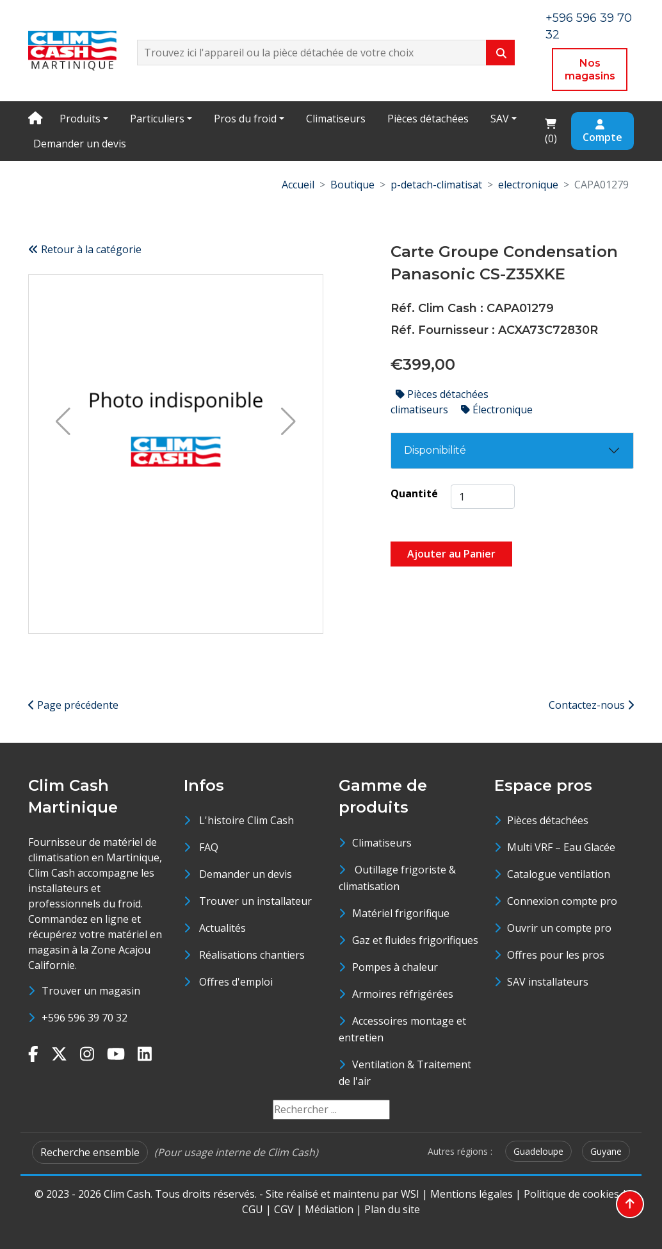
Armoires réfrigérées (402, 994)
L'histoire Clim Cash (246, 820)
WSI (410, 1194)
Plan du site (392, 1209)
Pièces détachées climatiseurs (439, 402)
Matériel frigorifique (400, 913)
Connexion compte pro (562, 901)
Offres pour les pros (555, 955)
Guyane (606, 1151)
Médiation (329, 1209)
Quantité (414, 493)
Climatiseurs (336, 119)
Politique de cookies (571, 1194)
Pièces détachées (428, 119)
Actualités (222, 928)
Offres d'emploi (236, 982)
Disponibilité (435, 450)
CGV (284, 1209)
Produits (80, 119)
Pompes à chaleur (395, 967)
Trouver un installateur (255, 901)
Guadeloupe (538, 1151)
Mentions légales (471, 1194)
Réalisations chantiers (252, 955)
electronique (528, 185)
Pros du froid (245, 119)
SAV (499, 119)
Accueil (298, 185)
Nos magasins (590, 69)
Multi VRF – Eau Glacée (561, 847)
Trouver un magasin (91, 991)
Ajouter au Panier (451, 554)
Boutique (352, 185)
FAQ (208, 847)
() (554, 130)
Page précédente (73, 705)
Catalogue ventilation (558, 874)
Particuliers (157, 119)
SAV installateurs (547, 982)
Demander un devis (79, 143)
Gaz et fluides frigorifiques (415, 940)
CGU (252, 1209)
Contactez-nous (591, 705)
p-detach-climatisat (436, 185)
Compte (602, 131)
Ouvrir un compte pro (559, 928)
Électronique (497, 409)
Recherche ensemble (90, 1152)
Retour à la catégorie (84, 249)
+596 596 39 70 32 (84, 1018)
